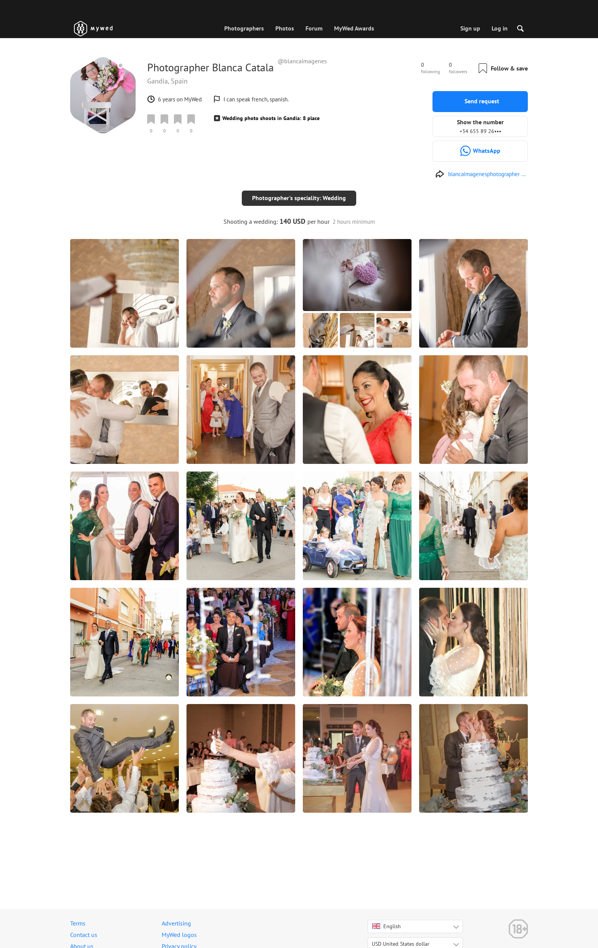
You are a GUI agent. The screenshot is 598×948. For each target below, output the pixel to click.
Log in (500, 28)
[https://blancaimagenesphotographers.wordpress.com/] (480, 174)
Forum (314, 28)
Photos (284, 28)
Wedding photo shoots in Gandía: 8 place (271, 118)
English (386, 926)
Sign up (470, 28)
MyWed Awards (354, 28)
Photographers (244, 28)
